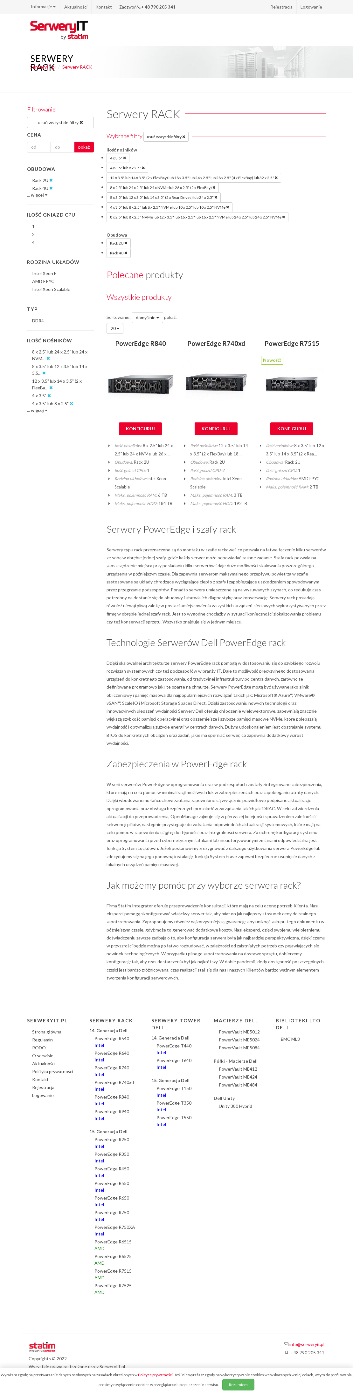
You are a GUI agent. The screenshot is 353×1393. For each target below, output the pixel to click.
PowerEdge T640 (173, 1064)
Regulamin (42, 1039)
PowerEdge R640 (111, 1056)
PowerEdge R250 (111, 1143)
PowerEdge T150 (173, 1092)
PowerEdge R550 (111, 1187)
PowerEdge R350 (111, 1157)
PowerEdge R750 (111, 1216)
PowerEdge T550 (173, 1121)
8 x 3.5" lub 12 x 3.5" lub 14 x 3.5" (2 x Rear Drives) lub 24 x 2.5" (163, 197)
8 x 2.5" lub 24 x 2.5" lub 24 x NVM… (59, 355)
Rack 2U (118, 243)
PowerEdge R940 (111, 1115)
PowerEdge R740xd (216, 343)
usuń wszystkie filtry (166, 136)
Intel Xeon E (44, 273)
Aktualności (75, 7)
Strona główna (46, 1031)
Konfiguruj (140, 428)
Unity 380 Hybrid (235, 1106)
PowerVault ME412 (238, 1069)
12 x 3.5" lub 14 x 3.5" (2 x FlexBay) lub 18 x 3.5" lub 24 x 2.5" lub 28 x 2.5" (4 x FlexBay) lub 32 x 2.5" (194, 177)
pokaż (84, 147)
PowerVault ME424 (238, 1077)
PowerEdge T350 (173, 1106)
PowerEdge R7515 (292, 343)
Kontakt (103, 7)
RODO (39, 1047)
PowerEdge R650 (111, 1201)
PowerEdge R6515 (113, 1245)
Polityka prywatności (52, 1071)
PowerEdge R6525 (113, 1260)
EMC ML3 (290, 1039)
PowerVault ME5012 (239, 1031)
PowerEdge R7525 (113, 1289)
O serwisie (42, 1055)
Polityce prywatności (155, 1374)
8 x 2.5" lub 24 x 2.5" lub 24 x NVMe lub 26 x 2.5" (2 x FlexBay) (162, 187)
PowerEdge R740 (111, 1071)
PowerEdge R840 (140, 343)
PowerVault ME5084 (239, 1047)
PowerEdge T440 (173, 1049)
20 (115, 328)
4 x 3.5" (118, 158)
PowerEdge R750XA (114, 1230)
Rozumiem (238, 1384)
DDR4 (38, 320)
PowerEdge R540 (111, 1042)
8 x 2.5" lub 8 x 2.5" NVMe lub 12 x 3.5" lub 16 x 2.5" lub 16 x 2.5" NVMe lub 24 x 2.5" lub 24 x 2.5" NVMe (197, 217)
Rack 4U (118, 253)
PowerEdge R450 (111, 1172)
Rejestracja (281, 7)
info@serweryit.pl (306, 1344)
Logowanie (311, 7)
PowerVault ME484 (238, 1084)
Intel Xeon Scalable (51, 289)
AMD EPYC (43, 281)
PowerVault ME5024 (239, 1039)
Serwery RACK (77, 67)
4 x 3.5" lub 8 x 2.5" (127, 168)
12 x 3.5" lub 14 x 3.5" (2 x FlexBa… (57, 384)
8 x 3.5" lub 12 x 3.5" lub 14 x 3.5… (59, 370)
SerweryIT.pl (43, 67)
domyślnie (147, 317)
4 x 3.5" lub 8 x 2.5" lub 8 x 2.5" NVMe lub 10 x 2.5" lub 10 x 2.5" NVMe (169, 207)
